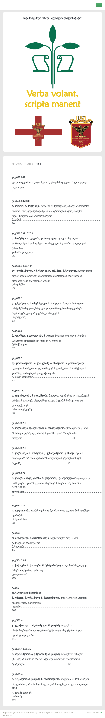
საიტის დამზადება (8, 711)
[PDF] (38, 164)
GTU (100, 712)
